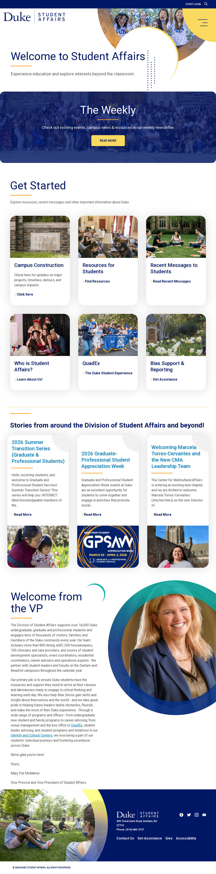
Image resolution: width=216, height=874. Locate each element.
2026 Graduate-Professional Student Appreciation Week (105, 460)
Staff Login (193, 4)
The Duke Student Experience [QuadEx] (108, 373)
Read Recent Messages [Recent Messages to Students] (172, 281)
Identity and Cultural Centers (31, 735)
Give (169, 838)
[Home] (34, 17)
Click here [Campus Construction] (25, 294)
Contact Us (125, 838)
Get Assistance (150, 838)
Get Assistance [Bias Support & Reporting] (165, 379)
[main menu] (202, 22)
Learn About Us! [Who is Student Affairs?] (29, 379)
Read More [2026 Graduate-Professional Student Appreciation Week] (92, 515)
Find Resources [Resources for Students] (97, 281)
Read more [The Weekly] (108, 140)
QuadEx (76, 725)
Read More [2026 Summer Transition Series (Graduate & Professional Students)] (23, 515)
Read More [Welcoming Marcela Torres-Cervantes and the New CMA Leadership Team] (162, 515)
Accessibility (186, 838)
